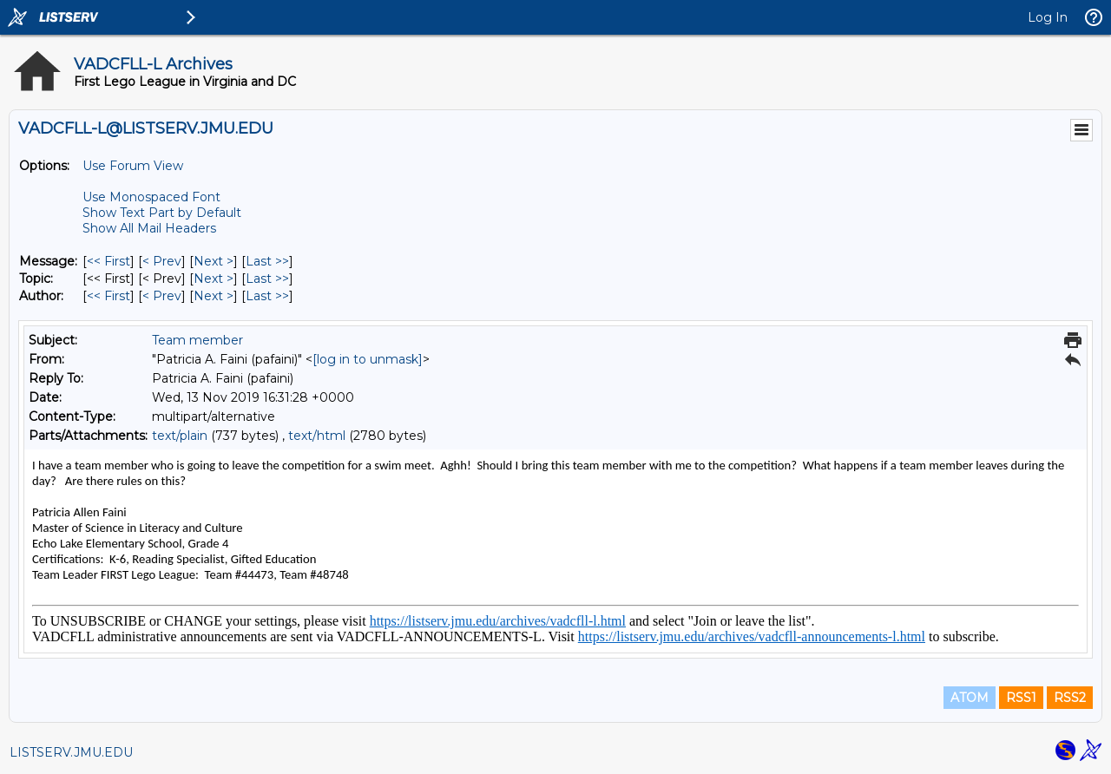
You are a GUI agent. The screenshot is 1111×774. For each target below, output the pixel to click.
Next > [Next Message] (213, 261)
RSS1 (1021, 697)
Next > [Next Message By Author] (213, 296)
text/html (316, 435)
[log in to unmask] (367, 359)
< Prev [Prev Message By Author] (161, 296)
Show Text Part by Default (161, 212)
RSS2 (1070, 697)
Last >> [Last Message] (267, 261)
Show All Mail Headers (149, 228)
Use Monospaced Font (151, 197)
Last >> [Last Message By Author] (267, 296)
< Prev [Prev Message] (161, 261)
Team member (197, 340)
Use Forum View (132, 166)
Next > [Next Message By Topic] (213, 278)
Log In (1048, 17)
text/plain (179, 435)
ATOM (969, 697)
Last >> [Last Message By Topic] (267, 278)
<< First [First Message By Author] (108, 296)
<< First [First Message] (108, 261)
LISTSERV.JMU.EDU (71, 752)
